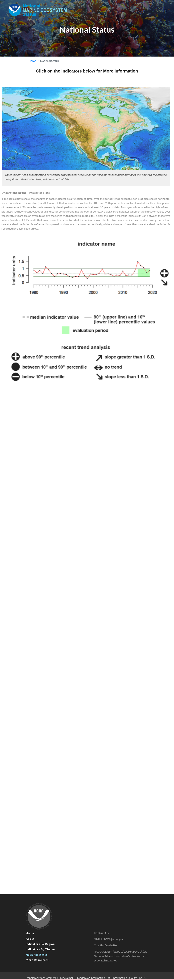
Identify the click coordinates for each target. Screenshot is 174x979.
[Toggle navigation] (166, 10)
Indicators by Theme (40, 949)
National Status (37, 954)
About (30, 938)
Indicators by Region (40, 943)
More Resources (37, 959)
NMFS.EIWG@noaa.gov (112, 939)
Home (32, 60)
